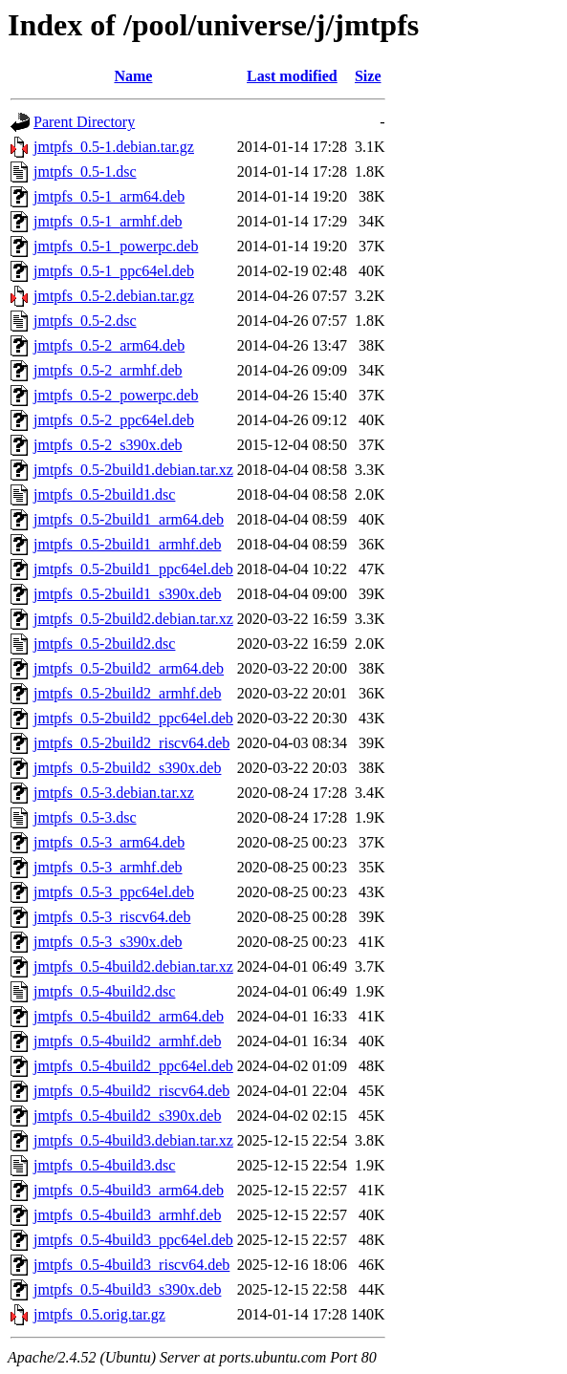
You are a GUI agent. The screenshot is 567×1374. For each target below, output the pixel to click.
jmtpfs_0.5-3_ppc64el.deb (113, 892)
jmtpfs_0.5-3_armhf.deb (108, 867)
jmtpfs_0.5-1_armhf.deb (108, 221)
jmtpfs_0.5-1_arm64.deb (109, 196)
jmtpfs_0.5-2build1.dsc (104, 494)
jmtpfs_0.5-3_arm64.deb (109, 842)
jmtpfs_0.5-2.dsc (85, 320)
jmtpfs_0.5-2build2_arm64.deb (128, 668)
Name (133, 76)
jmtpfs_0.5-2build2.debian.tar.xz (133, 619)
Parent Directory (84, 122)
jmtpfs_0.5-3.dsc (85, 817)
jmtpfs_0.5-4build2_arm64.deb (128, 1016)
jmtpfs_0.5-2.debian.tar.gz (113, 296)
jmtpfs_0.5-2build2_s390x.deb (127, 768)
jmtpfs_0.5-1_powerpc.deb (115, 246)
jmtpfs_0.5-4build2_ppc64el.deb (133, 1066)
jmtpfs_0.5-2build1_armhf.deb (127, 544)
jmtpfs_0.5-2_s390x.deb (108, 445)
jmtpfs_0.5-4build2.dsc (104, 991)
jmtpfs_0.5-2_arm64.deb (109, 345)
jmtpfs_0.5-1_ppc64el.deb (113, 271)
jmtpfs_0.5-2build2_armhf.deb (127, 693)
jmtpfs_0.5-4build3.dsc (104, 1165)
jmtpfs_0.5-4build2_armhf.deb (127, 1041)
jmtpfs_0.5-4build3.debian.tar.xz (133, 1140)
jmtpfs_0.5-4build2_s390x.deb (127, 1115)
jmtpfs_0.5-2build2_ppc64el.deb (133, 718)
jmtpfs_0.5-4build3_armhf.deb (127, 1215)
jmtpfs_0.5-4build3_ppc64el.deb (133, 1240)
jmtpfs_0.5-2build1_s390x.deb (127, 594)
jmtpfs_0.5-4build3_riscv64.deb (131, 1264)
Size (368, 76)
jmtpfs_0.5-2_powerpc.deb (115, 395)
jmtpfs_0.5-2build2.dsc (104, 643)
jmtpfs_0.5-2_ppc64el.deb (113, 420)
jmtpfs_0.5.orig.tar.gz (99, 1314)
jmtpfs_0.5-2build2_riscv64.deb (131, 743)
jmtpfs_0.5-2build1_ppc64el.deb (133, 569)
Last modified (292, 76)
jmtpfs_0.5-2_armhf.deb (108, 370)
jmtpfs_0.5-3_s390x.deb (108, 942)
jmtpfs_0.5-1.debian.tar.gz (113, 147)
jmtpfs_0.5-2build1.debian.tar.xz (133, 470)
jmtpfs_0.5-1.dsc (85, 171)
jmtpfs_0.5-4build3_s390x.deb (127, 1289)
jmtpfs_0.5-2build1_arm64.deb (128, 519)
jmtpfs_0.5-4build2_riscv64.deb (131, 1091)
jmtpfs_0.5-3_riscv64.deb (111, 917)
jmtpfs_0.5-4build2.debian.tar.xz (133, 966)
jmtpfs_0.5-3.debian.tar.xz (113, 792)
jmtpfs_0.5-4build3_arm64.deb (128, 1190)
